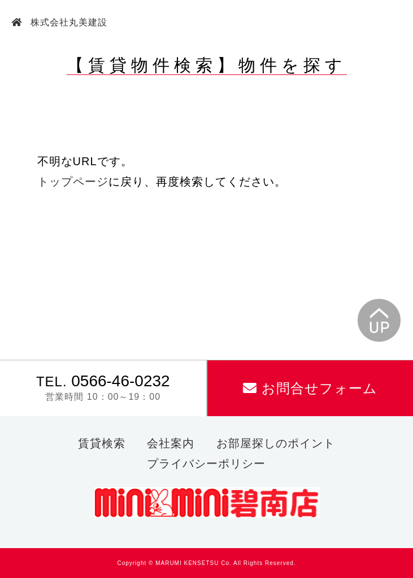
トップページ (72, 181)
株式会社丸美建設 (67, 22)
